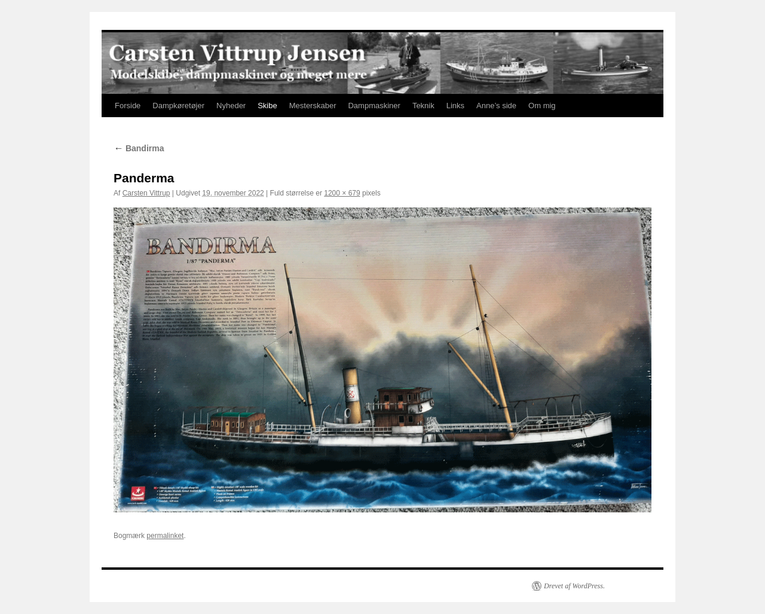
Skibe (267, 105)
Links (455, 105)
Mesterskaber (312, 105)
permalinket (164, 535)
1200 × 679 (342, 193)
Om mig (542, 105)
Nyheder (231, 105)
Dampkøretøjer (178, 105)
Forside (127, 105)
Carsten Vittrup (146, 193)
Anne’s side (496, 105)
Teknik (423, 105)
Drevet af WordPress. (574, 586)
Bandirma (139, 148)
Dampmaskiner (374, 105)
